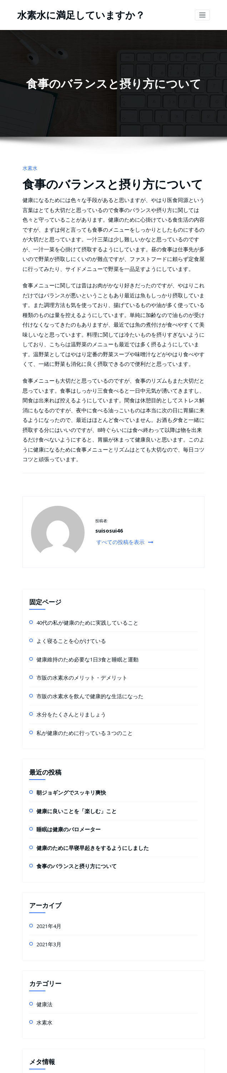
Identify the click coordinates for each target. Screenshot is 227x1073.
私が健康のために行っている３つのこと (74, 632)
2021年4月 (46, 814)
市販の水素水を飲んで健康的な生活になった (79, 598)
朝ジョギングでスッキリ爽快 (64, 689)
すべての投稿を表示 (119, 452)
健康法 (42, 889)
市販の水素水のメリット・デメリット (72, 582)
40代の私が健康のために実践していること (77, 532)
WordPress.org (51, 1013)
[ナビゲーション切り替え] (202, 14)
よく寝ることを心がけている (64, 548)
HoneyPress (138, 1064)
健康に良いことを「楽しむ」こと (68, 706)
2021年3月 (46, 830)
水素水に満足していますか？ (71, 14)
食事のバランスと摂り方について (96, 178)
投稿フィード (49, 980)
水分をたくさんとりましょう (64, 615)
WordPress (95, 1064)
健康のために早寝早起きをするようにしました (81, 739)
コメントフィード (53, 996)
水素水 (28, 165)
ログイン (45, 963)
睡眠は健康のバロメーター (62, 723)
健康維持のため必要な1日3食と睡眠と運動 (77, 565)
